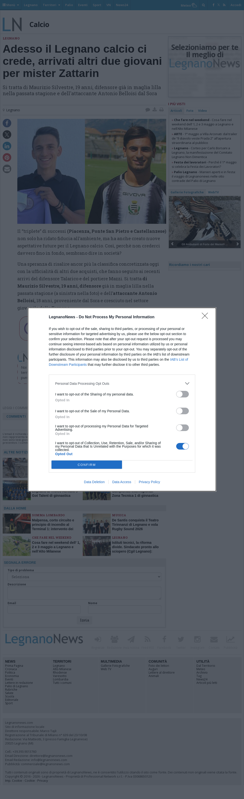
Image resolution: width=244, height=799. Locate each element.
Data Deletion (94, 482)
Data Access (121, 482)
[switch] (182, 394)
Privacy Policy (149, 482)
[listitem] (122, 383)
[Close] (206, 317)
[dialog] (122, 399)
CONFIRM (87, 465)
